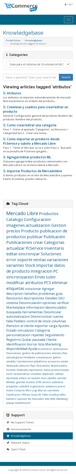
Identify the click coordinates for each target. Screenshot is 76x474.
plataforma (40, 361)
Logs (34, 390)
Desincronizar (41, 316)
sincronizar (29, 254)
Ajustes (63, 326)
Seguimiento (54, 335)
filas (64, 353)
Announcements (18, 429)
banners (11, 399)
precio (61, 386)
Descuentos (43, 365)
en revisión (33, 378)
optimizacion (60, 349)
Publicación (54, 236)
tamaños (31, 293)
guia (59, 293)
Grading (54, 394)
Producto (30, 231)
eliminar (60, 282)
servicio (46, 382)
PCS (47, 282)
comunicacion (44, 357)
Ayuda (32, 348)
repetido (37, 335)
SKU (61, 298)
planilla (52, 378)
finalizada (22, 370)
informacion (35, 307)
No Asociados (36, 399)
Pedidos (20, 321)
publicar (35, 236)
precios (13, 231)
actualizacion (38, 225)
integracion (41, 271)
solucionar (33, 288)
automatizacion (18, 316)
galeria (57, 357)
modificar (15, 282)
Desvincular (52, 312)
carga (53, 326)
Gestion (58, 225)
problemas (47, 293)
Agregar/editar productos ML (27, 157)
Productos (49, 213)
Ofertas (25, 394)
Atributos (12, 93)
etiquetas (15, 288)
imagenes (15, 225)
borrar (32, 344)
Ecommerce (45, 349)
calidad (59, 374)
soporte (24, 259)
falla (9, 321)
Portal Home (13, 40)
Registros (13, 339)
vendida (11, 361)
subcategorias (14, 357)
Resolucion (14, 298)
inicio (44, 378)
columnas (58, 321)
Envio (40, 277)
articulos (57, 353)
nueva (47, 370)
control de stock (38, 321)
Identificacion (16, 344)
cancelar (61, 378)
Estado (11, 330)
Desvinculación (30, 303)
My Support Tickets (20, 422)
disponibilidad (16, 348)
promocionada (60, 370)
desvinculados (56, 307)
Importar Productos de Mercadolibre (32, 171)
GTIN (38, 382)
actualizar (15, 248)
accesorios (54, 361)
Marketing (53, 344)
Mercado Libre (22, 213)
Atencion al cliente (20, 326)
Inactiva (30, 382)
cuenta (58, 316)
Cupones (22, 399)
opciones (49, 303)
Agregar (48, 288)
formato (11, 370)
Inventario (54, 248)
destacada (12, 365)
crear (38, 242)
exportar (41, 326)
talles (62, 394)
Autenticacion (23, 403)
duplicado (48, 374)
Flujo (32, 365)
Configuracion (37, 219)
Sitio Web (50, 399)
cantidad (24, 386)
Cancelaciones (24, 361)
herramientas (32, 312)
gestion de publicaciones (36, 353)
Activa (9, 390)
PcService (34, 248)
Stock (30, 265)
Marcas (42, 390)
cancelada (53, 390)
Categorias (54, 242)
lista (41, 344)
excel (9, 374)
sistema (12, 303)
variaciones (57, 259)
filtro (28, 390)
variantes (15, 265)
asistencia (51, 386)
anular (64, 361)
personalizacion (18, 335)
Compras (19, 390)
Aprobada (12, 378)
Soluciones (51, 254)
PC (55, 271)
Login (69, 4)
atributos (34, 282)
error (11, 259)
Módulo (10, 382)
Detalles (51, 298)
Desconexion (13, 353)
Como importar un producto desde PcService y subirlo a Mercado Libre (31, 141)
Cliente (51, 339)
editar (12, 254)
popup (10, 403)
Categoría (42, 330)
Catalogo (14, 219)
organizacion (37, 386)
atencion (24, 365)
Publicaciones (19, 242)
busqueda (13, 312)
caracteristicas (21, 374)
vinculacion (25, 330)
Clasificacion (13, 394)
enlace (23, 378)
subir (51, 277)
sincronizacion (20, 277)
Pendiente (29, 357)
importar (45, 265)
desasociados (59, 365)
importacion (36, 370)
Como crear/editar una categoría (29, 125)
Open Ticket (16, 449)
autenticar (57, 382)
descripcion (15, 293)
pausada (38, 339)
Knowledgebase (33, 40)
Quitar (26, 339)
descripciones (34, 298)
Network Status (18, 442)
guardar (20, 382)
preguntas (12, 386)
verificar (63, 303)
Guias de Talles (39, 394)
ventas (39, 259)
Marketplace (15, 307)
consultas (35, 374)
